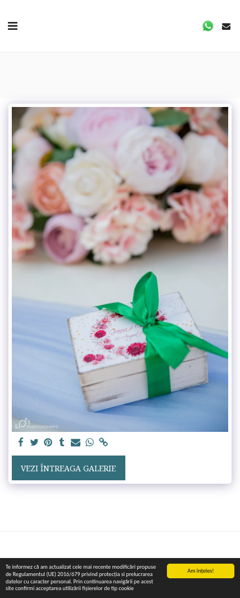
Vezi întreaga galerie (68, 468)
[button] (12, 25)
